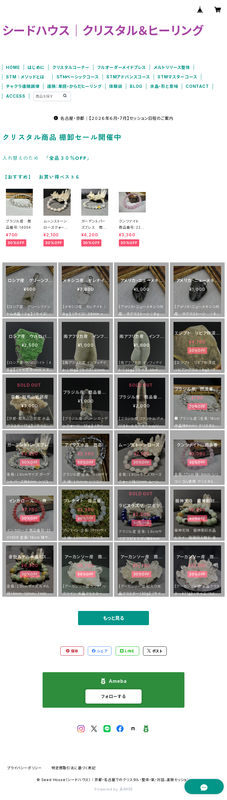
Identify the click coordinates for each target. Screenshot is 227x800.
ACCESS (15, 96)
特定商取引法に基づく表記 (73, 768)
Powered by (113, 789)
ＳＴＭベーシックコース (77, 76)
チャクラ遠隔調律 (22, 86)
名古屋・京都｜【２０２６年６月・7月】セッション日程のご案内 (114, 118)
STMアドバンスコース (128, 76)
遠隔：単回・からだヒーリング (74, 86)
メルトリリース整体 (172, 67)
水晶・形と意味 (164, 86)
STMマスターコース (177, 76)
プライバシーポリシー (24, 768)
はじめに (36, 67)
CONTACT (197, 86)
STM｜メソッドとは (27, 76)
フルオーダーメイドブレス (121, 67)
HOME (13, 67)
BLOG (136, 86)
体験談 (115, 86)
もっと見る (113, 618)
